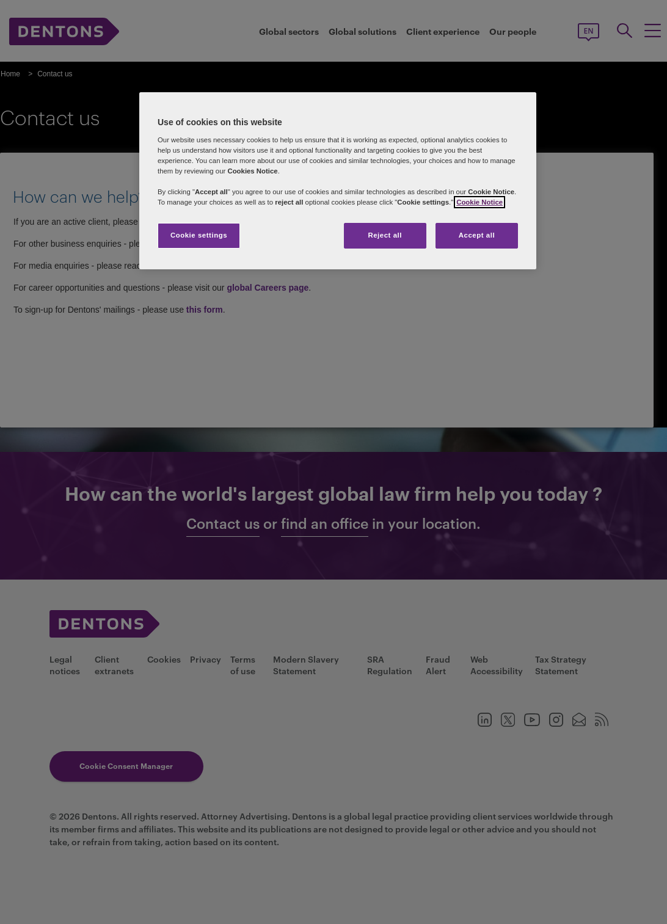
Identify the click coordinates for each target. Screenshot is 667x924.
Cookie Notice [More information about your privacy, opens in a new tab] (479, 202)
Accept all (477, 235)
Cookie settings (198, 235)
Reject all (385, 235)
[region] (337, 180)
